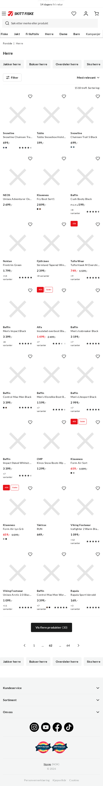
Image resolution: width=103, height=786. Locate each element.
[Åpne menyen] (4, 13)
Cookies (74, 780)
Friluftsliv (32, 34)
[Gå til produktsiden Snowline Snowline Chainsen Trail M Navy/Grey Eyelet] (17, 115)
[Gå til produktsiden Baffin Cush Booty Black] (85, 177)
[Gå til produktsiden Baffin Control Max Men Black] (17, 375)
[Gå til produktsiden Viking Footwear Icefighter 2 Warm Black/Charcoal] (85, 507)
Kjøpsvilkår (60, 780)
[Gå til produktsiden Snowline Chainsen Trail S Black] (85, 115)
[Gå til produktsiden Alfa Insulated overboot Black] (51, 309)
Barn (76, 34)
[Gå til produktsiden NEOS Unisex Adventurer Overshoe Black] (17, 177)
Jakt (17, 34)
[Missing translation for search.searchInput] (5, 23)
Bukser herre (38, 64)
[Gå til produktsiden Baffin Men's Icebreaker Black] (85, 309)
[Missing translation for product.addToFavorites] (30, 96)
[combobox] (50, 23)
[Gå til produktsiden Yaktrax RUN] (51, 507)
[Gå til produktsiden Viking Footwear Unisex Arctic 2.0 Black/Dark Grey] (17, 573)
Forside (7, 43)
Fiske (4, 34)
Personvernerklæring (37, 780)
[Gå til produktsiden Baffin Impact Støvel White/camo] (17, 441)
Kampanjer (93, 34)
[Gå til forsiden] (21, 13)
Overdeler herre (67, 64)
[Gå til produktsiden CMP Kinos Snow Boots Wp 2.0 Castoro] (51, 441)
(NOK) (51, 764)
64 (68, 645)
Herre (49, 34)
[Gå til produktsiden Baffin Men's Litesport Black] (85, 375)
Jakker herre (12, 64)
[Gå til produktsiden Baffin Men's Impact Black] (17, 309)
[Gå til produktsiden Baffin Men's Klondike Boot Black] (51, 375)
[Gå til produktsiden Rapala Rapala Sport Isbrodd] (85, 573)
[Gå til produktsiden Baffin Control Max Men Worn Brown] (51, 573)
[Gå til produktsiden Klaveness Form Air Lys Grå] (17, 507)
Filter (12, 77)
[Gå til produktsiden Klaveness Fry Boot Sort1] (51, 177)
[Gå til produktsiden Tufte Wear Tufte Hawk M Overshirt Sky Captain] (85, 243)
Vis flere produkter (52, 627)
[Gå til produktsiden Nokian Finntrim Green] (17, 243)
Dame (63, 34)
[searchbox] (53, 23)
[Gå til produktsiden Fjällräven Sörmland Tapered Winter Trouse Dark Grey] (51, 243)
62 (50, 645)
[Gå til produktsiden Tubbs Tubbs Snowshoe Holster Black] (51, 115)
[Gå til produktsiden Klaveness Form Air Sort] (85, 441)
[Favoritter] (73, 13)
